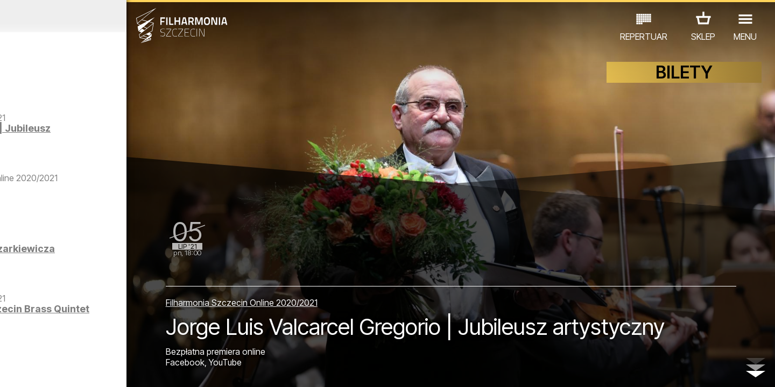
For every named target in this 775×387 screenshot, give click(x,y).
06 (90, 368)
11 (168, 368)
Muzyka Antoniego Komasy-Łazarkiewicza (119, 273)
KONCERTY (41, 340)
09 (137, 368)
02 (27, 368)
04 (59, 368)
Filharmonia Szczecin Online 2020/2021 (312, 268)
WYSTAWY (125, 340)
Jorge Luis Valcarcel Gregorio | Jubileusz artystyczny (113, 149)
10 (153, 368)
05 (74, 368)
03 (43, 368)
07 (106, 368)
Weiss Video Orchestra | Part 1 (122, 220)
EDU (84, 340)
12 (184, 368)
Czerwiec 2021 (101, 16)
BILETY (684, 79)
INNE (167, 340)
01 (12, 368)
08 (121, 368)
